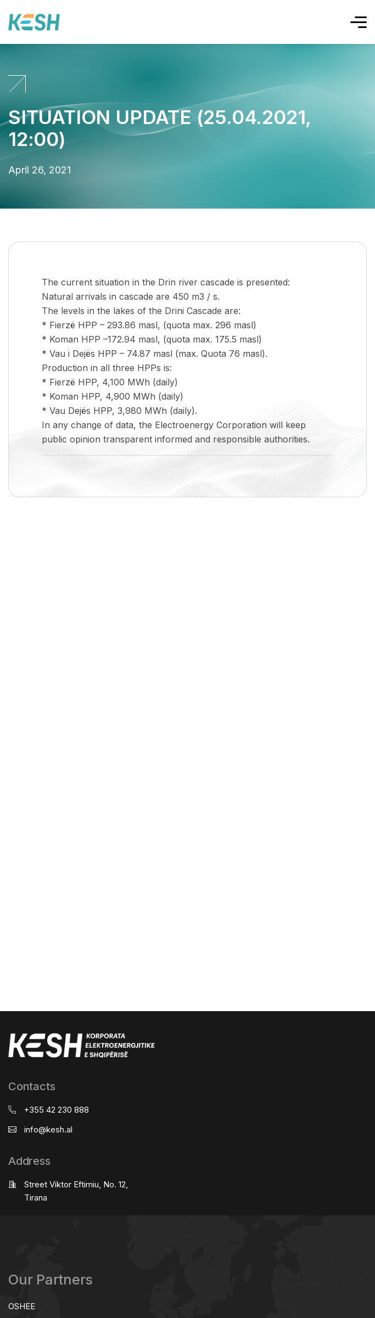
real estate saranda (4, 540)
